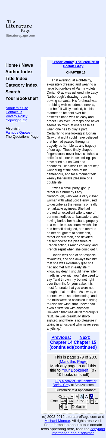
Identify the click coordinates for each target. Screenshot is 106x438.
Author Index (18, 71)
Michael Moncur (57, 421)
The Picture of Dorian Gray (81, 64)
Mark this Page (73, 361)
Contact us (14, 112)
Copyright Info (16, 120)
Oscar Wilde (62, 62)
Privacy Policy (16, 116)
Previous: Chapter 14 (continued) (61, 342)
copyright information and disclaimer (78, 431)
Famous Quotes (18, 132)
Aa (63, 401)
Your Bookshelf (20, 98)
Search (11, 91)
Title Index (15, 78)
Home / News (18, 65)
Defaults (79, 407)
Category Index (20, 84)
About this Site (17, 108)
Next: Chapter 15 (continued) (85, 342)
